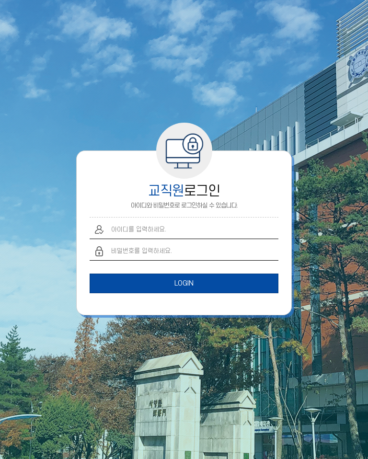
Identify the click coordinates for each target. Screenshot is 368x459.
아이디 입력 (99, 230)
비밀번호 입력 (99, 251)
